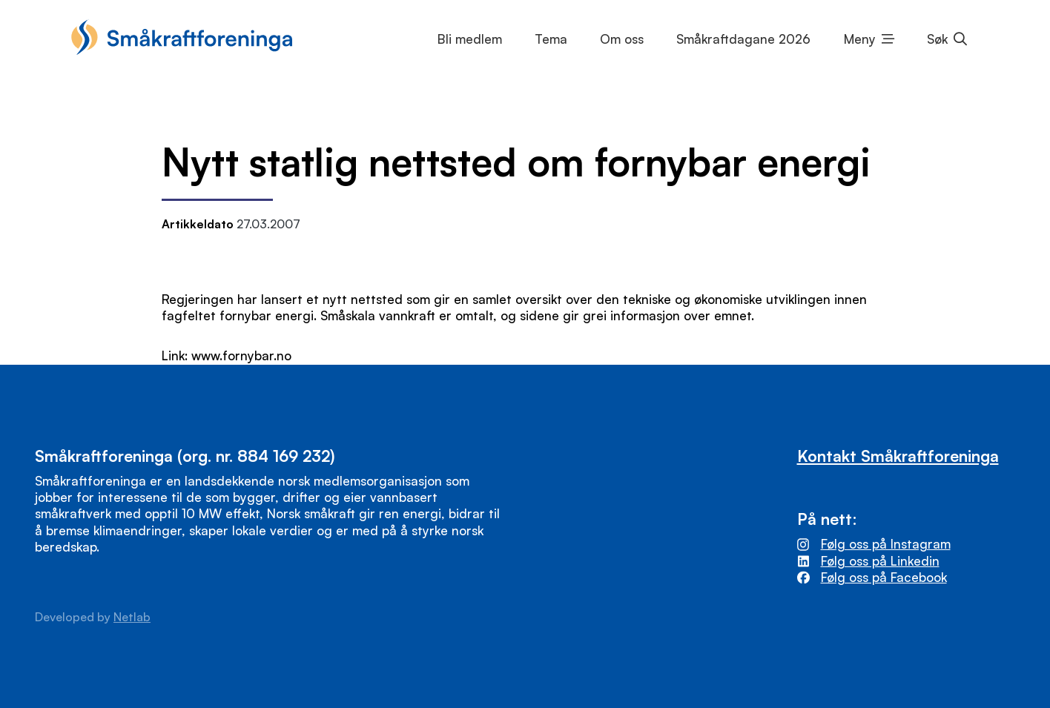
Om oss (622, 39)
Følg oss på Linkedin (880, 561)
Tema (551, 39)
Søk (937, 39)
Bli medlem (470, 39)
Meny (860, 39)
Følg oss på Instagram (886, 544)
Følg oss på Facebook (884, 577)
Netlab (132, 616)
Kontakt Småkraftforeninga (898, 456)
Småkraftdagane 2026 (743, 39)
